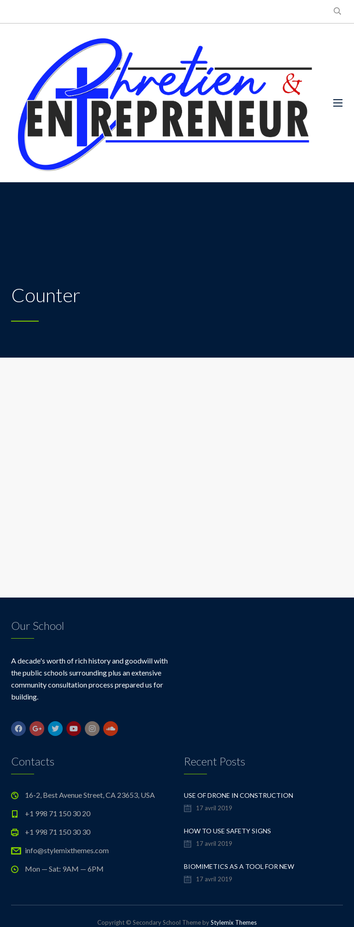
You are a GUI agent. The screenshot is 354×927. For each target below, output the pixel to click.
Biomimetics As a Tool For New (239, 866)
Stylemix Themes (234, 922)
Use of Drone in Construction (238, 795)
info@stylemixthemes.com (67, 850)
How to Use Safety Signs (227, 831)
